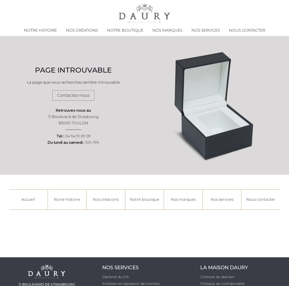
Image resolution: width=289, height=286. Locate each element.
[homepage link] (144, 13)
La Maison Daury (224, 268)
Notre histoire (40, 30)
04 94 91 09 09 (78, 136)
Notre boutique (125, 30)
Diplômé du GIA (115, 277)
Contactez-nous (73, 95)
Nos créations (82, 30)
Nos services (205, 30)
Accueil (28, 199)
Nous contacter (247, 30)
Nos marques (167, 30)
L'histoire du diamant (217, 277)
